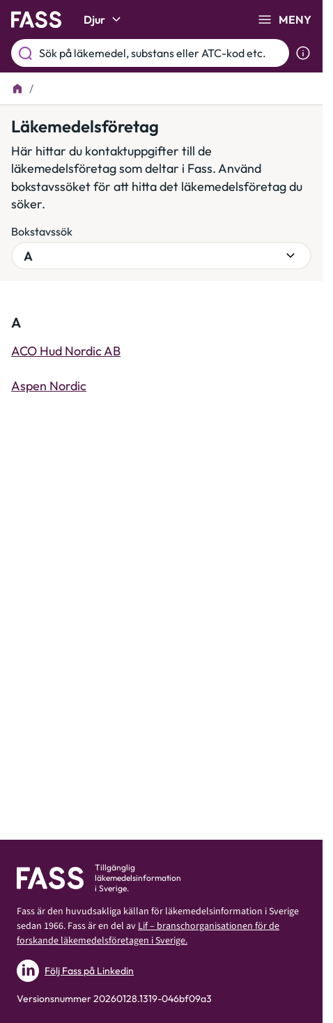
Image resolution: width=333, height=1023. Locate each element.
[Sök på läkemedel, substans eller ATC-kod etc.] (161, 53)
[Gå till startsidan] (36, 19)
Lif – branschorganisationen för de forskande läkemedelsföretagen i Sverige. (148, 933)
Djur (104, 19)
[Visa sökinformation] (303, 53)
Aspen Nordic (48, 386)
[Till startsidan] (17, 88)
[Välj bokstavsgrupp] (161, 256)
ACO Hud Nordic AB (66, 351)
